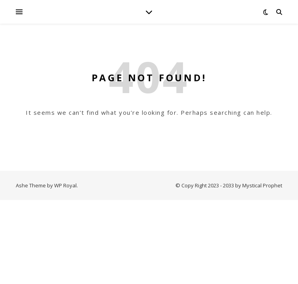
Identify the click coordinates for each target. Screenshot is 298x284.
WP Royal (65, 185)
